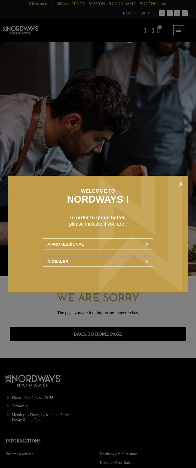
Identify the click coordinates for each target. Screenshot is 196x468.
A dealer (98, 261)
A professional (98, 244)
